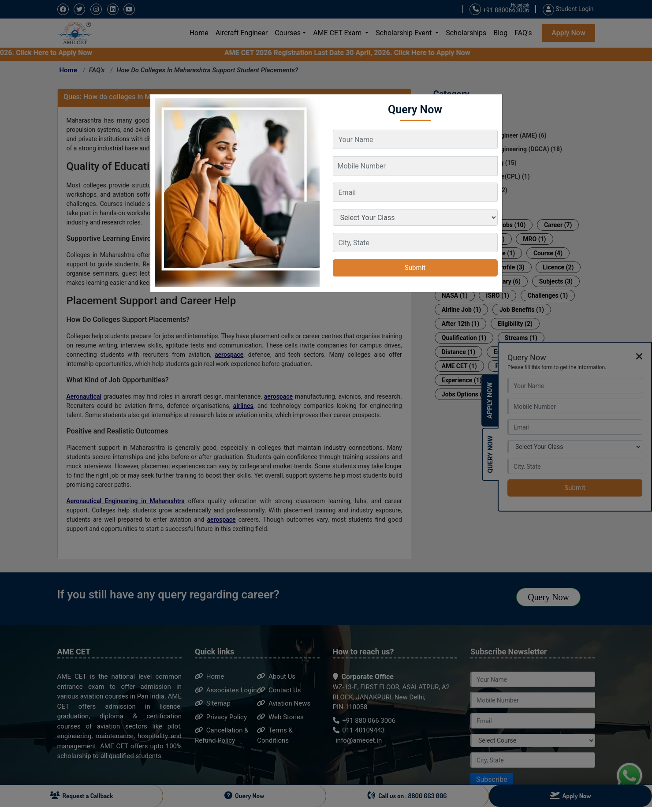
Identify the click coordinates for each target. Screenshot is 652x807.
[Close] (491, 101)
